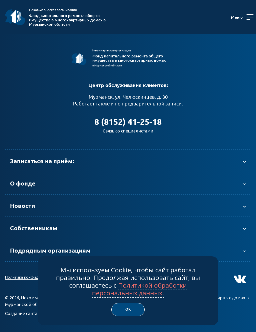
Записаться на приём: (42, 160)
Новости (22, 205)
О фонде (23, 183)
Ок (128, 309)
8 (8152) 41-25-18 (128, 121)
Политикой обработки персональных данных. (139, 289)
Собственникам (33, 228)
